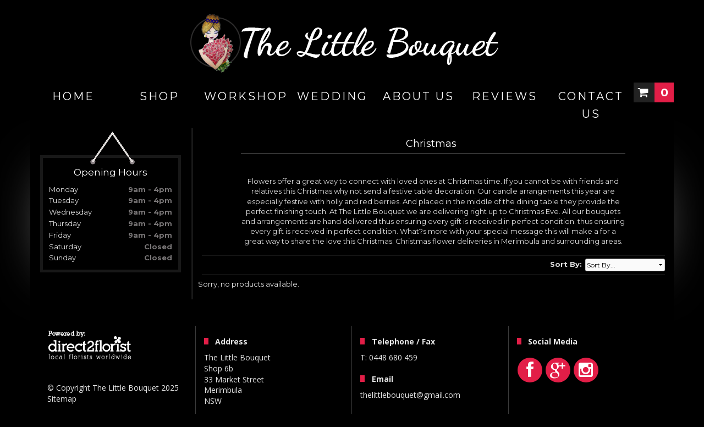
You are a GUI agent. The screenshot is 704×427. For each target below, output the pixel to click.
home (73, 96)
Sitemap (61, 398)
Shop (159, 96)
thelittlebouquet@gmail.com (410, 395)
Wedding (332, 96)
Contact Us (591, 105)
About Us (418, 96)
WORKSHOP (246, 96)
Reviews (504, 96)
